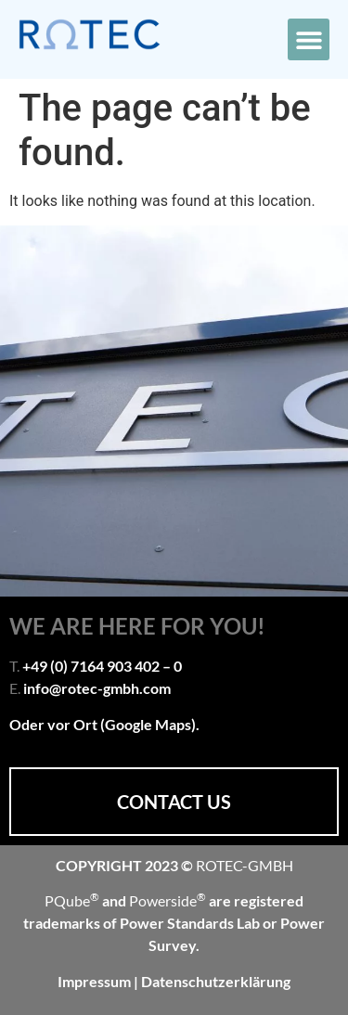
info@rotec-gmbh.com (97, 688)
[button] (308, 39)
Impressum (96, 981)
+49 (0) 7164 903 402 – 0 (102, 666)
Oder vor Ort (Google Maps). (104, 724)
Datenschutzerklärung (215, 981)
